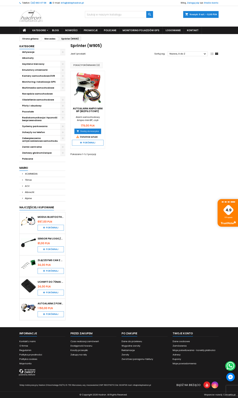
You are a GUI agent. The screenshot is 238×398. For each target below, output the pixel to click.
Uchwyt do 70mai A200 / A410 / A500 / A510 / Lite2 (51, 281)
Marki (23, 168)
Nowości (71, 30)
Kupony (177, 359)
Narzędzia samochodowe (37, 93)
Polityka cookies (28, 359)
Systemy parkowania (34, 126)
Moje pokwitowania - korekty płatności (194, 350)
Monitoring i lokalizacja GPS (39, 81)
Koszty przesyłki (79, 350)
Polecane (110, 30)
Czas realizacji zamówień (84, 341)
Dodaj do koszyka (88, 131)
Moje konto (25, 363)
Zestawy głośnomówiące (37, 152)
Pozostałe (28, 111)
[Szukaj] (119, 14)
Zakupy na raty (78, 354)
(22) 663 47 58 (38, 2)
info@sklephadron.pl (72, 2)
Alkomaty (28, 58)
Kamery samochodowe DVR (38, 75)
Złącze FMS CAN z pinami (51, 260)
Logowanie (173, 30)
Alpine (28, 198)
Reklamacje (128, 350)
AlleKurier (31, 375)
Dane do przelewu (132, 341)
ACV (27, 186)
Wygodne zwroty (131, 345)
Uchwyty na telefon (33, 132)
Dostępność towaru (81, 345)
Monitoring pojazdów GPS (141, 30)
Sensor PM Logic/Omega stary (51, 238)
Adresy (176, 354)
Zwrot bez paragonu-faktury (137, 359)
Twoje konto (183, 333)
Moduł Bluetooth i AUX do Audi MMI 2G (51, 217)
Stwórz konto (211, 2)
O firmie (23, 345)
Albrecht (29, 192)
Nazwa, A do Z (188, 54)
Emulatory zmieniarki (35, 70)
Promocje (91, 30)
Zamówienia (180, 345)
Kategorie (39, 30)
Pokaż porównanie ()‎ (86, 65)
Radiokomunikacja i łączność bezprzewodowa (40, 119)
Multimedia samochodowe (38, 87)
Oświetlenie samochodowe (38, 99)
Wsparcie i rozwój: (219, 394)
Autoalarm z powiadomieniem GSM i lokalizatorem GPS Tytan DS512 (51, 303)
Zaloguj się (193, 2)
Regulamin (25, 350)
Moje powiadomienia (184, 363)
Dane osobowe (181, 341)
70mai (28, 180)
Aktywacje (28, 52)
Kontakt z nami (27, 341)
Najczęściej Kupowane (36, 207)
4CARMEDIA (31, 173)
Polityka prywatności (30, 354)
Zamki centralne (32, 147)
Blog (55, 30)
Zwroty (125, 354)
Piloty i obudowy (32, 105)
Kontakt (193, 30)
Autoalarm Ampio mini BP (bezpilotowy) (88, 110)
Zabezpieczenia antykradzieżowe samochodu (40, 140)
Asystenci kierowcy (33, 64)
